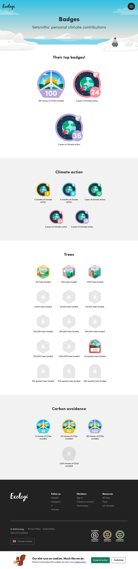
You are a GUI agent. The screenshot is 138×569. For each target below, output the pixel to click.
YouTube (55, 509)
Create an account (85, 501)
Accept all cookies (100, 560)
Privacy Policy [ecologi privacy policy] (34, 540)
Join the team (108, 505)
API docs (106, 498)
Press (104, 501)
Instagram (56, 501)
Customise (118, 559)
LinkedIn (55, 498)
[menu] (131, 6)
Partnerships (82, 505)
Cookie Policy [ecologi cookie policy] (49, 540)
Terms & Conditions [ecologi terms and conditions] (19, 544)
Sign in (80, 498)
